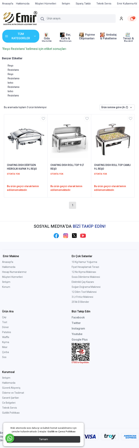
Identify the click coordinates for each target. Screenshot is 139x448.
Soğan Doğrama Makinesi (86, 286)
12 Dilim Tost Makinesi (84, 291)
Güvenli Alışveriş (11, 387)
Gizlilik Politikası (11, 412)
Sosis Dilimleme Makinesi (86, 277)
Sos (4, 357)
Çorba (5, 352)
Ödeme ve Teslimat (13, 392)
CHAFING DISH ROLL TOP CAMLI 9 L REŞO (112, 167)
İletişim (6, 281)
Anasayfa (7, 262)
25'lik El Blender (80, 301)
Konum (6, 286)
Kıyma (5, 342)
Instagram (78, 328)
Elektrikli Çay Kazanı (83, 281)
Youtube (77, 334)
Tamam (43, 439)
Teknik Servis (9, 407)
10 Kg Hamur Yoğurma (84, 262)
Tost (4, 322)
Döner (5, 327)
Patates (6, 332)
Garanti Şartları (10, 397)
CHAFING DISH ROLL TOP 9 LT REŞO (67, 167)
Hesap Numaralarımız (14, 272)
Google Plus (80, 339)
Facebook (78, 317)
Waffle (5, 337)
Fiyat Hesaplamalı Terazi (85, 267)
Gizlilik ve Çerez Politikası (61, 431)
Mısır (4, 347)
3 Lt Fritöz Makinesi (82, 296)
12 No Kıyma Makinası (84, 272)
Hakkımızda (8, 267)
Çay (4, 317)
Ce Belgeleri (9, 402)
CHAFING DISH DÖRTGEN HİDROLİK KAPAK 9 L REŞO (22, 167)
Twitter (76, 323)
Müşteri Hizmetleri (12, 277)
